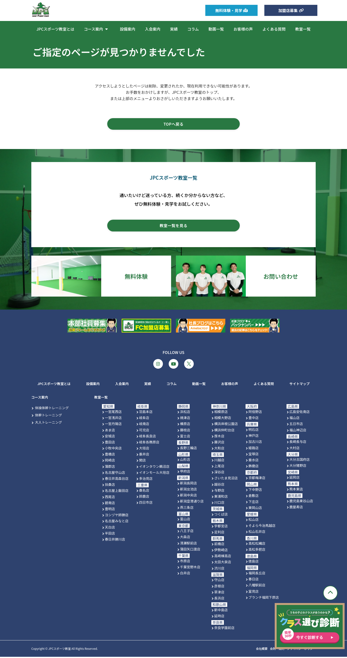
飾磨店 (253, 467)
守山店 (219, 581)
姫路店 (253, 449)
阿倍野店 (255, 413)
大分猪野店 (297, 466)
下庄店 (253, 503)
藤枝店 (185, 431)
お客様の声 (243, 29)
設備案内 (127, 29)
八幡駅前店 (256, 586)
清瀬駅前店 (188, 544)
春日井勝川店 (115, 540)
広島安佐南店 (299, 413)
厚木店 (219, 437)
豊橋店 (110, 455)
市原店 (185, 562)
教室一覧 (303, 29)
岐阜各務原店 (149, 443)
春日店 (253, 580)
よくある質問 (274, 29)
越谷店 (219, 485)
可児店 (144, 431)
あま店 (110, 431)
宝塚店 (253, 455)
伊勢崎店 (221, 551)
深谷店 (219, 473)
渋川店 (219, 569)
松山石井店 (256, 532)
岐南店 (144, 425)
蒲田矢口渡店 (190, 550)
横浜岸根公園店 (226, 425)
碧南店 (110, 504)
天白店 (110, 528)
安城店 (110, 437)
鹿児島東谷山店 (301, 502)
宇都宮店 (221, 527)
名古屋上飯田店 (116, 491)
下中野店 (255, 490)
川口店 (219, 503)
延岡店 (294, 478)
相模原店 (221, 413)
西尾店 (110, 497)
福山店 (294, 419)
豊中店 (253, 419)
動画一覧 (216, 29)
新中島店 (221, 611)
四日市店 (146, 503)
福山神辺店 (297, 431)
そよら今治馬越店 (261, 526)
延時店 (219, 617)
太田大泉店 (222, 563)
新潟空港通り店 (192, 502)
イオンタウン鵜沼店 (154, 467)
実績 (174, 29)
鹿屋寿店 (296, 508)
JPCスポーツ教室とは (55, 29)
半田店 (110, 534)
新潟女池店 (188, 490)
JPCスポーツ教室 (59, 650)
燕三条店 (187, 508)
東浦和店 (221, 497)
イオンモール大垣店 (154, 473)
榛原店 (185, 425)
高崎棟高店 (222, 557)
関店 (142, 461)
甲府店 (185, 472)
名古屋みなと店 (116, 522)
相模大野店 (222, 419)
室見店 (253, 592)
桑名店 (144, 491)
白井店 (185, 574)
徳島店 (253, 562)
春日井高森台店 (116, 479)
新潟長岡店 (188, 484)
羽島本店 (146, 413)
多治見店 (146, 479)
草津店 (219, 593)
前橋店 (219, 545)
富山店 (185, 520)
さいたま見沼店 (226, 479)
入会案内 (152, 29)
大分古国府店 (299, 460)
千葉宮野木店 (190, 568)
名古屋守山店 (115, 473)
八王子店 (187, 532)
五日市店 (296, 425)
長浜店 (219, 599)
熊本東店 (296, 490)
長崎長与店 (297, 443)
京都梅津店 (256, 478)
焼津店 (185, 419)
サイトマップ (299, 385)
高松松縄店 (256, 544)
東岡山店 (255, 509)
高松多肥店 (256, 550)
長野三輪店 (188, 449)
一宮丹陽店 (113, 425)
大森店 (185, 538)
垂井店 (144, 455)
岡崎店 (110, 461)
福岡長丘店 (256, 574)
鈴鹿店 (144, 497)
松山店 (253, 520)
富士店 (185, 437)
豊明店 (110, 510)
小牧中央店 (113, 449)
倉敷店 (253, 496)
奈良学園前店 (224, 628)
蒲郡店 (110, 467)
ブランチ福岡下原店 (263, 598)
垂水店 (253, 461)
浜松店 (185, 413)
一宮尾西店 (113, 413)
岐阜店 (144, 419)
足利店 (219, 533)
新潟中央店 (188, 496)
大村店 (294, 449)
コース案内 (97, 29)
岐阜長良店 (147, 437)
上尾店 (219, 467)
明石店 (253, 430)
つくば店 (221, 515)
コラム (193, 29)
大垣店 (144, 449)
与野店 (219, 491)
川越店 (219, 461)
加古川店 (255, 443)
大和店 (219, 449)
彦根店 (219, 587)
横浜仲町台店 (224, 431)
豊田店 (110, 443)
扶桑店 (110, 485)
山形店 (185, 460)
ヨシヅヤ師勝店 (116, 516)
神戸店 (253, 436)
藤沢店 (219, 443)
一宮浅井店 (113, 419)
